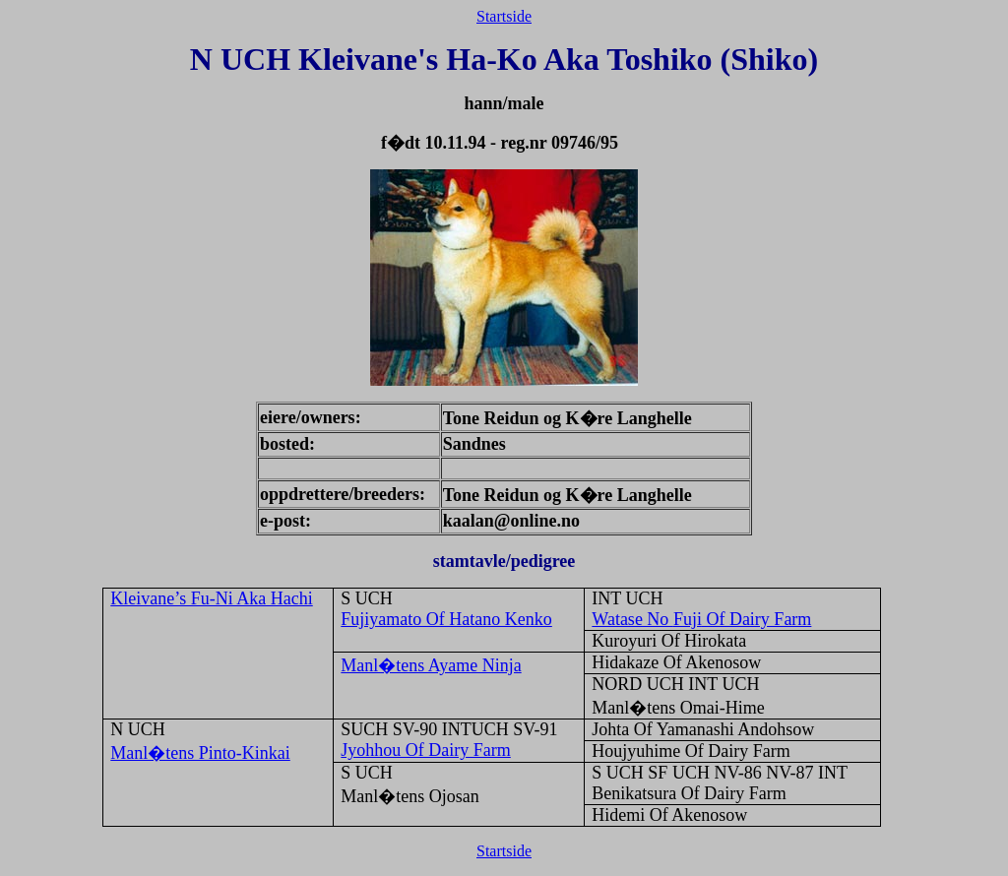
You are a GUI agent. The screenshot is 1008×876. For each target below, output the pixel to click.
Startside (504, 16)
